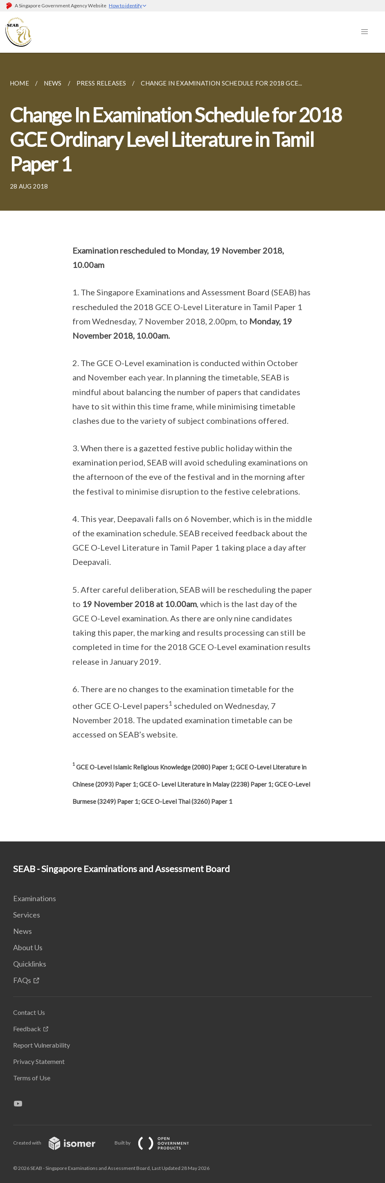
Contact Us (29, 1012)
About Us (28, 947)
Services (26, 914)
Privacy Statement (39, 1061)
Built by (158, 1143)
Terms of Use (31, 1078)
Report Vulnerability (41, 1045)
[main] (192, 447)
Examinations (34, 898)
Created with (60, 1143)
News (22, 931)
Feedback (27, 1028)
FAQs (22, 980)
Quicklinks (29, 963)
